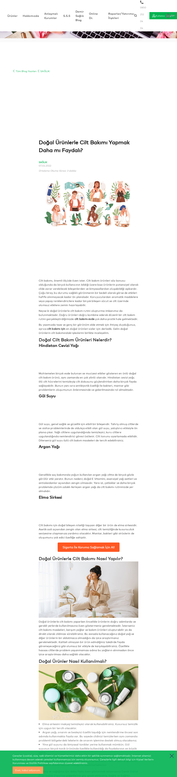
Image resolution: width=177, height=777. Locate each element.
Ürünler (12, 15)
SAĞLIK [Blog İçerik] (43, 71)
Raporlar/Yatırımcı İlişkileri (121, 16)
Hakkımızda (31, 15)
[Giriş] (163, 15)
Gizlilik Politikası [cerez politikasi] (38, 762)
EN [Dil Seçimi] (170, 16)
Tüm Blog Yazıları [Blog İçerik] (25, 71)
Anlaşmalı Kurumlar (51, 16)
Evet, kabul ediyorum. (27, 770)
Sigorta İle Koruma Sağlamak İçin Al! (89, 547)
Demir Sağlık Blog (79, 15)
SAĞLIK (43, 162)
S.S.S (66, 15)
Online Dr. (93, 16)
